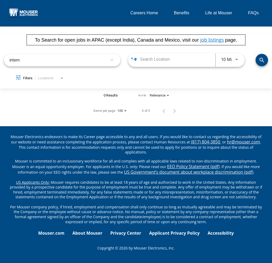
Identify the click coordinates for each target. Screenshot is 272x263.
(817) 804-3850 (206, 142)
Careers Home (144, 13)
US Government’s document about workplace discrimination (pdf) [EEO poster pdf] (188, 172)
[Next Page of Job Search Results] (174, 111)
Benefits (181, 13)
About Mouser (87, 233)
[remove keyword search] (112, 60)
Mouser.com (51, 233)
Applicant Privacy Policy (174, 233)
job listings (212, 40)
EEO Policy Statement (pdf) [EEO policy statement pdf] (193, 166)
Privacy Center (125, 233)
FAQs (253, 13)
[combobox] (58, 60)
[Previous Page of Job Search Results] (164, 111)
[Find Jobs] (262, 60)
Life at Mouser (218, 13)
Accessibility (221, 233)
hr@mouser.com (243, 142)
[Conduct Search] (262, 60)
